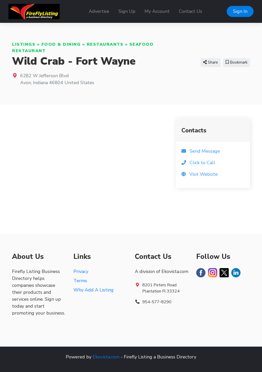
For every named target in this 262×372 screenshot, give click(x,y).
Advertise (99, 11)
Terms (80, 281)
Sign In (240, 11)
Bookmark (236, 62)
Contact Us (190, 11)
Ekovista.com (106, 357)
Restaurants (105, 44)
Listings (23, 44)
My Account (157, 11)
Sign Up (126, 11)
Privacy (80, 271)
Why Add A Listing (93, 290)
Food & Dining (61, 44)
